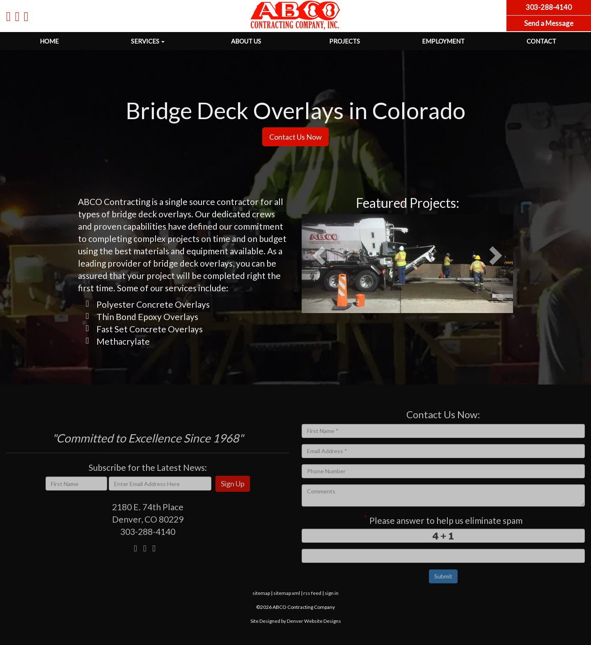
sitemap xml (286, 593)
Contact (541, 41)
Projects (344, 41)
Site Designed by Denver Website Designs (295, 621)
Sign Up (233, 483)
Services (148, 41)
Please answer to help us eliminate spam (443, 519)
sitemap (261, 593)
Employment (443, 41)
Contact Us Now (295, 136)
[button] (314, 263)
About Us (246, 41)
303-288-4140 (147, 531)
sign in (332, 593)
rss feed (312, 593)
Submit (443, 576)
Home (49, 41)
